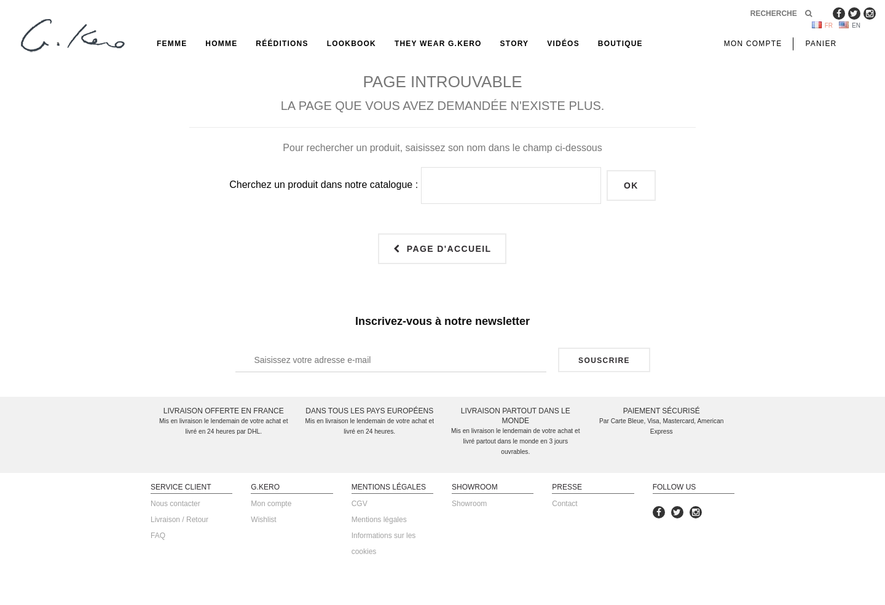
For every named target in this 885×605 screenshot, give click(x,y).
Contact (564, 503)
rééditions (282, 43)
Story (514, 43)
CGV (360, 503)
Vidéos (563, 43)
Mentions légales (379, 519)
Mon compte (271, 503)
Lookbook (351, 43)
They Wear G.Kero (438, 43)
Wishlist (263, 519)
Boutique (620, 43)
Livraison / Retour (179, 519)
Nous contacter (175, 503)
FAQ (158, 535)
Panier (820, 43)
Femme (172, 43)
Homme (221, 43)
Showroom (469, 503)
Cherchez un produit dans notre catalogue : (323, 184)
